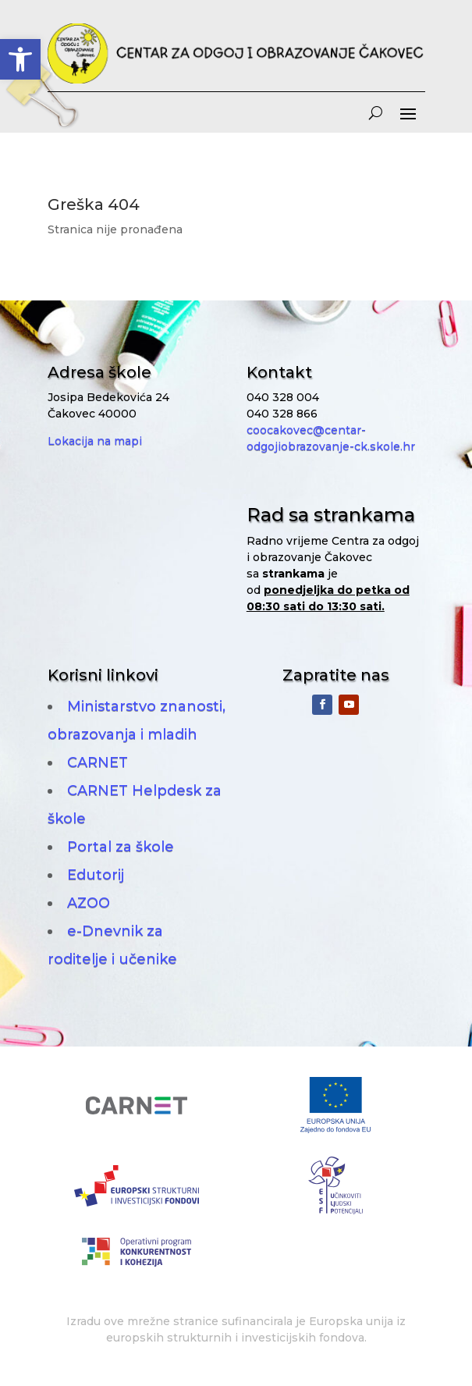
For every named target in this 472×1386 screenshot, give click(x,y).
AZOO (88, 903)
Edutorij (95, 874)
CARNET (97, 762)
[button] (20, 59)
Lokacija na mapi (95, 441)
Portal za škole (120, 846)
